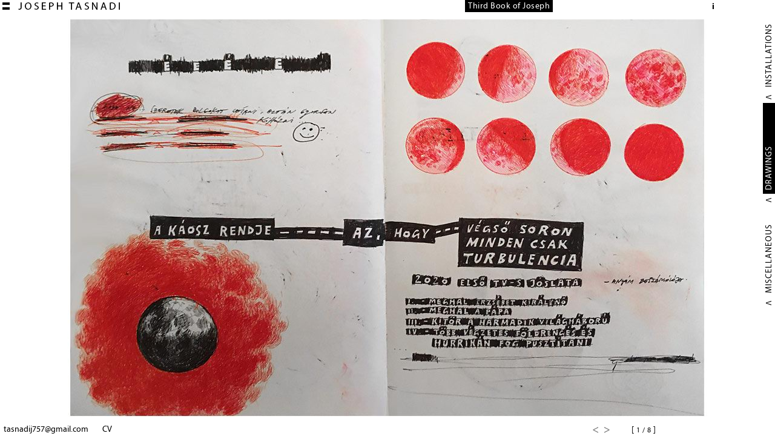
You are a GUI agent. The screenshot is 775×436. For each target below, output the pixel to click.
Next (607, 430)
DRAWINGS (768, 168)
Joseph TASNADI (61, 6)
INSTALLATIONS (768, 55)
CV (107, 429)
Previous (595, 430)
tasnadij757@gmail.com (46, 429)
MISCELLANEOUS (768, 258)
